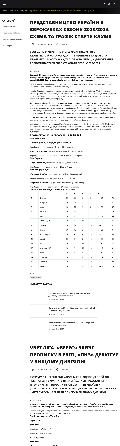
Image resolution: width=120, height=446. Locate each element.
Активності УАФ (9, 26)
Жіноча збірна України (12, 39)
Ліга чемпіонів (36, 277)
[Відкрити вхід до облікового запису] (109, 4)
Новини (13, 11)
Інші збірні (7, 45)
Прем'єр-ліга (23, 11)
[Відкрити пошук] (105, 4)
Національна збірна (11, 33)
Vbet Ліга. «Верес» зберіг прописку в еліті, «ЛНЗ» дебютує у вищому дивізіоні (74, 354)
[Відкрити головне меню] (4, 3)
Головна (5, 11)
